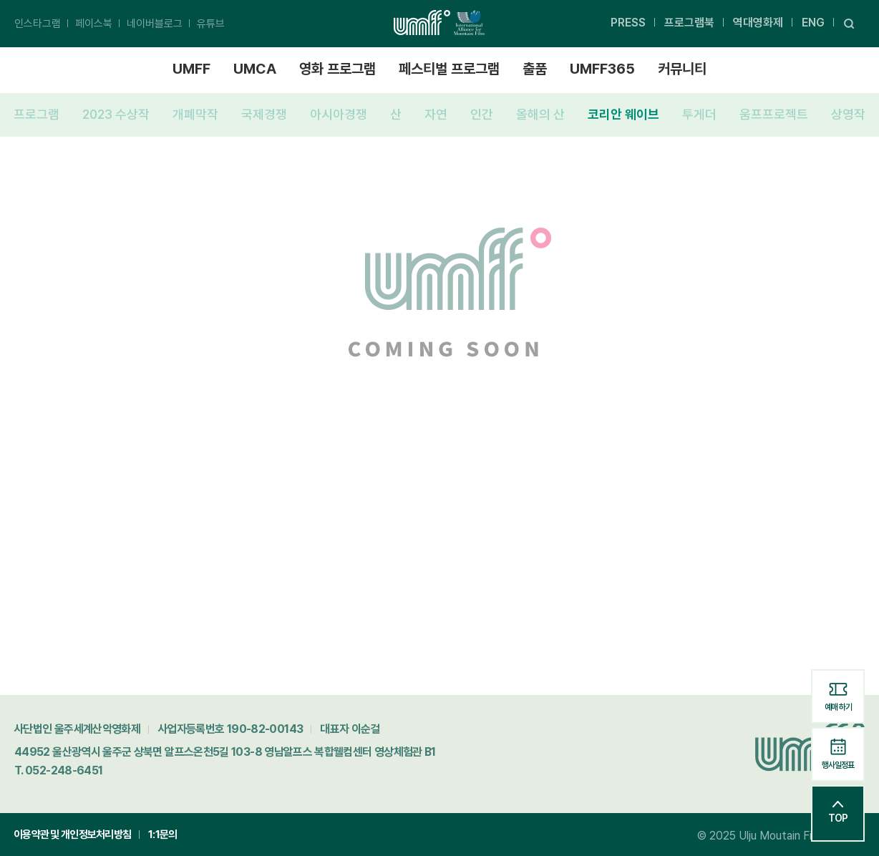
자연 (435, 114)
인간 (481, 114)
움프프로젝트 (773, 114)
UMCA (254, 68)
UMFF (191, 68)
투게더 (699, 114)
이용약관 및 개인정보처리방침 (72, 834)
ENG (813, 22)
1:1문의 (162, 834)
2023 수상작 (116, 114)
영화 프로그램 (337, 68)
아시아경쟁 (338, 114)
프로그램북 (689, 22)
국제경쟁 (264, 114)
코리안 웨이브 (623, 114)
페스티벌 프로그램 (449, 68)
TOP (838, 812)
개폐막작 (195, 114)
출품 (535, 68)
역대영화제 (758, 22)
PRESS (628, 22)
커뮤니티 (682, 68)
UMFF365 (602, 68)
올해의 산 (540, 114)
